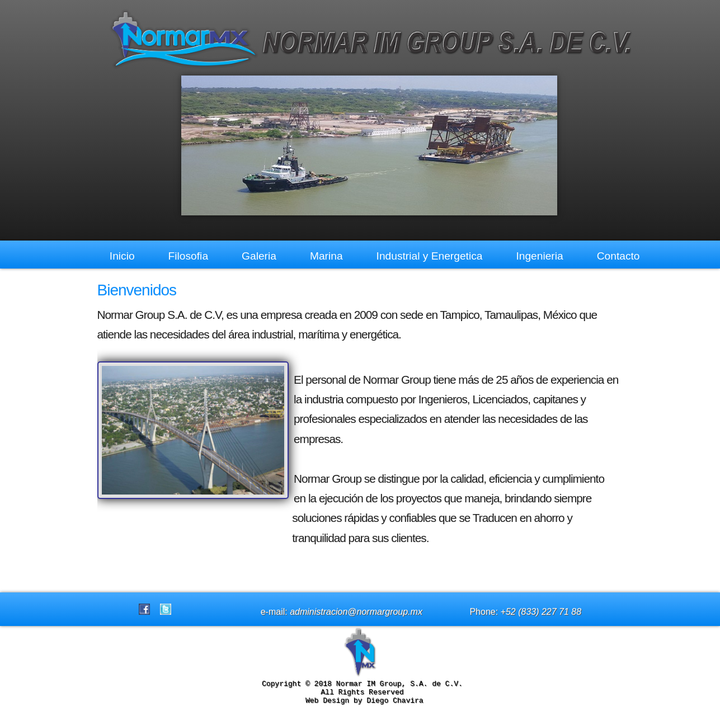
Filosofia (188, 256)
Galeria (259, 256)
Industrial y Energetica (430, 256)
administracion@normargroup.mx (356, 617)
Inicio (122, 256)
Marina (326, 256)
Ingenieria (539, 256)
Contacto (618, 256)
